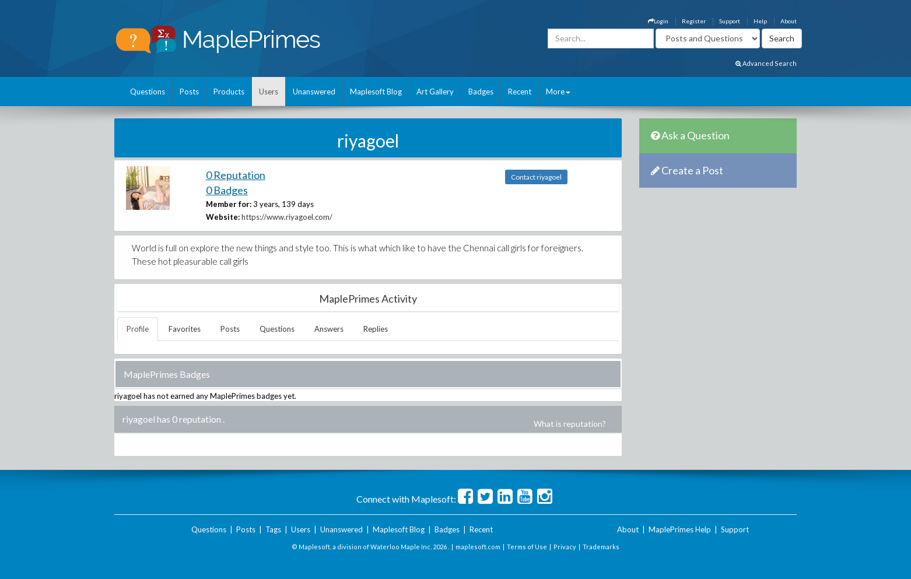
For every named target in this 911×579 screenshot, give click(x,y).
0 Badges (227, 190)
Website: (223, 217)
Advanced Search (766, 63)
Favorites (185, 329)
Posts (189, 91)
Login (658, 20)
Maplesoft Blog (376, 91)
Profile (138, 329)
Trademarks (601, 546)
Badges (480, 91)
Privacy (564, 546)
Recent (519, 91)
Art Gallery (435, 91)
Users (268, 91)
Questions (147, 91)
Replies (375, 329)
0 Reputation (235, 175)
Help (760, 20)
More (558, 91)
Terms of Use (527, 546)
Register (694, 20)
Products (228, 91)
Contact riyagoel (536, 177)
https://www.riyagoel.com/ (286, 217)
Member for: (228, 204)
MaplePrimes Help (680, 529)
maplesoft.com (478, 546)
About (788, 20)
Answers (329, 329)
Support (729, 20)
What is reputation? (570, 424)
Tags (273, 529)
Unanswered (314, 91)
